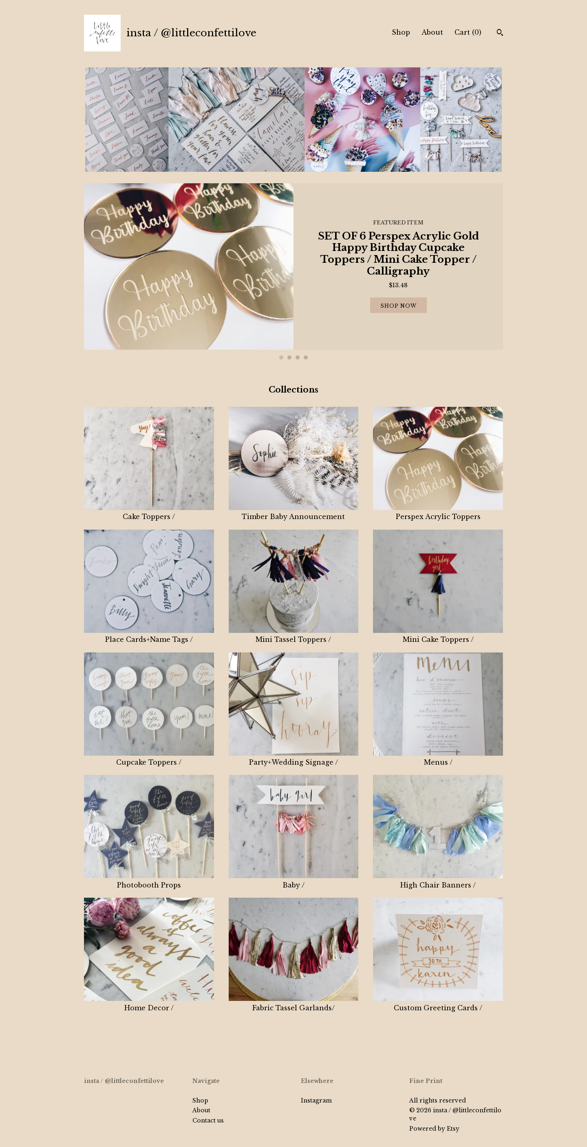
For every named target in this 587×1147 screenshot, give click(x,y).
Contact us (208, 1120)
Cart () (468, 32)
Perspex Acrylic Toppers (438, 512)
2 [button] (289, 357)
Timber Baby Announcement (294, 512)
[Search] (500, 33)
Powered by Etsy (434, 1128)
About (432, 32)
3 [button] (298, 357)
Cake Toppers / (149, 512)
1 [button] (281, 357)
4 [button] (306, 357)
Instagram (316, 1100)
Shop (401, 32)
